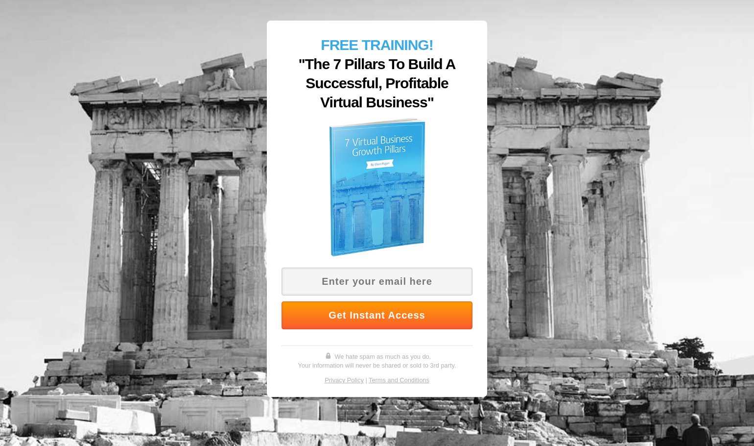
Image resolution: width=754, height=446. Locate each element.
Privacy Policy (344, 380)
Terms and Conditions (399, 380)
